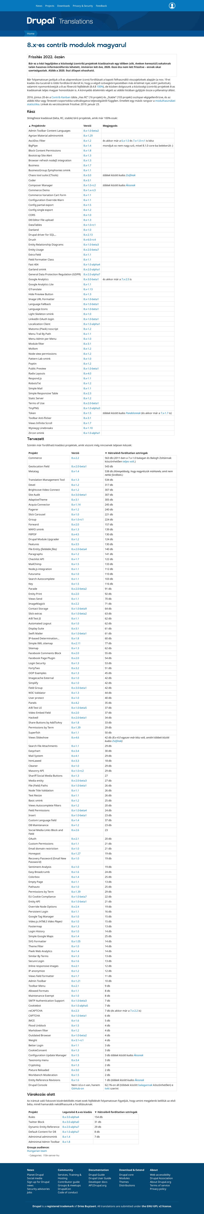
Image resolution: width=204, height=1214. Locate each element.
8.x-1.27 (75, 853)
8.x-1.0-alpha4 (92, 264)
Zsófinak (130, 175)
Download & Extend (131, 1170)
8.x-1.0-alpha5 (79, 1005)
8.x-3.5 (75, 544)
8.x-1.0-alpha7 (70, 1131)
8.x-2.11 (75, 643)
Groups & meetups (69, 1185)
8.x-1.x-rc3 (90, 190)
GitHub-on (77, 1088)
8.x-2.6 (75, 830)
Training (74, 1174)
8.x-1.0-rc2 (90, 185)
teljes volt (128, 461)
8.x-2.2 (75, 458)
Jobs (29, 1192)
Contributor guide (69, 1182)
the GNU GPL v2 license (156, 1206)
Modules (124, 1178)
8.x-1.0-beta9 (79, 608)
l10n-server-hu (51, 1155)
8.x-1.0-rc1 (90, 225)
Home (30, 33)
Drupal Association (161, 1178)
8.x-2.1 (75, 838)
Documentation (99, 1170)
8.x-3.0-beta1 (91, 279)
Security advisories (38, 1189)
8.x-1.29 (88, 135)
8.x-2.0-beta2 (79, 588)
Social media (34, 1178)
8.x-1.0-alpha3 (92, 408)
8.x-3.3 (75, 760)
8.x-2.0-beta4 (79, 549)
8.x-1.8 (87, 150)
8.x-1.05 (75, 941)
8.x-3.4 (75, 751)
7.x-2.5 (125, 279)
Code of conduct (68, 1192)
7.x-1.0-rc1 (139, 140)
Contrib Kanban (60, 97)
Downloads (63, 5)
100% (100, 86)
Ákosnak (130, 185)
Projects (49, 5)
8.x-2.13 (88, 234)
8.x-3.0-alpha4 (70, 1117)
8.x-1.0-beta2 (91, 130)
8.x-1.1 (87, 170)
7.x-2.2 (134, 1010)
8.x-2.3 (87, 393)
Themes (124, 1182)
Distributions (127, 1185)
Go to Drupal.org (30, 6)
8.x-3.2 (75, 668)
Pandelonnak (133, 413)
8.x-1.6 (75, 872)
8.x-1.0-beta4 (79, 810)
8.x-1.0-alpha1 (92, 324)
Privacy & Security (83, 5)
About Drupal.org (160, 1182)
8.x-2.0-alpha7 (92, 274)
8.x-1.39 (75, 727)
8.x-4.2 (75, 703)
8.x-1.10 (88, 428)
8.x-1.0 (87, 215)
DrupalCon (64, 1189)
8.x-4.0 (87, 373)
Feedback (101, 5)
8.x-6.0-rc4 (90, 239)
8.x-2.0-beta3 (79, 780)
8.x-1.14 (75, 504)
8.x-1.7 (87, 165)
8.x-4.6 (75, 737)
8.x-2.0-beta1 (91, 403)
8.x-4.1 (75, 756)
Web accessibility (160, 1174)
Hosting (62, 1178)
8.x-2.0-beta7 (91, 249)
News (39, 5)
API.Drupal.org (97, 1185)
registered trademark (60, 1206)
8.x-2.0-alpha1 (92, 269)
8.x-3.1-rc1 (77, 1040)
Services (63, 1174)
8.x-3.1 (87, 180)
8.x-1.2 (87, 140)
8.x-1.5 (87, 205)
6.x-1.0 (125, 140)
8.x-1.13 (88, 289)
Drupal (37, 1206)
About (154, 1170)
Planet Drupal (35, 1174)
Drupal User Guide (100, 1178)
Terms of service (160, 1185)
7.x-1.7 (164, 413)
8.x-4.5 (75, 534)
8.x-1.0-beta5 (79, 707)
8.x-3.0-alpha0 (70, 1122)
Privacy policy (158, 1189)
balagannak (145, 1085)
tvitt (107, 1088)
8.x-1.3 (87, 155)
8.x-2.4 (75, 906)
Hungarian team (37, 1151)
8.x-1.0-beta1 (91, 299)
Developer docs (98, 1182)
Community (65, 1170)
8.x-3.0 (87, 175)
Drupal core (126, 1174)
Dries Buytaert (87, 1206)
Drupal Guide (97, 1174)
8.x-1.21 (75, 981)
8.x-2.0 (75, 524)
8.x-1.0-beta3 (91, 244)
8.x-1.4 (87, 145)
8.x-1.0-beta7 (79, 896)
